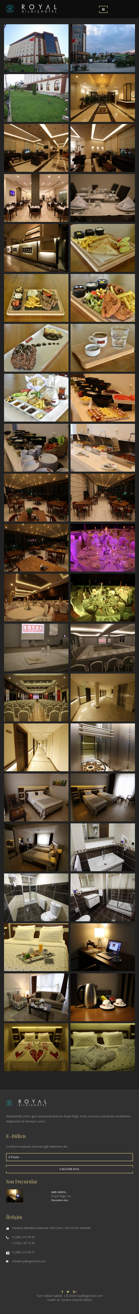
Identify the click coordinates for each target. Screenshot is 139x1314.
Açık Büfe (103, 398)
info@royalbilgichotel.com (29, 1261)
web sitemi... (59, 1192)
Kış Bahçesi (36, 498)
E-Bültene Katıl (69, 1169)
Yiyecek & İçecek (103, 248)
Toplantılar (36, 648)
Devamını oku (59, 1200)
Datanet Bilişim (82, 1300)
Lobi (103, 98)
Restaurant (36, 198)
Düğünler (103, 548)
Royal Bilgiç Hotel (36, 48)
